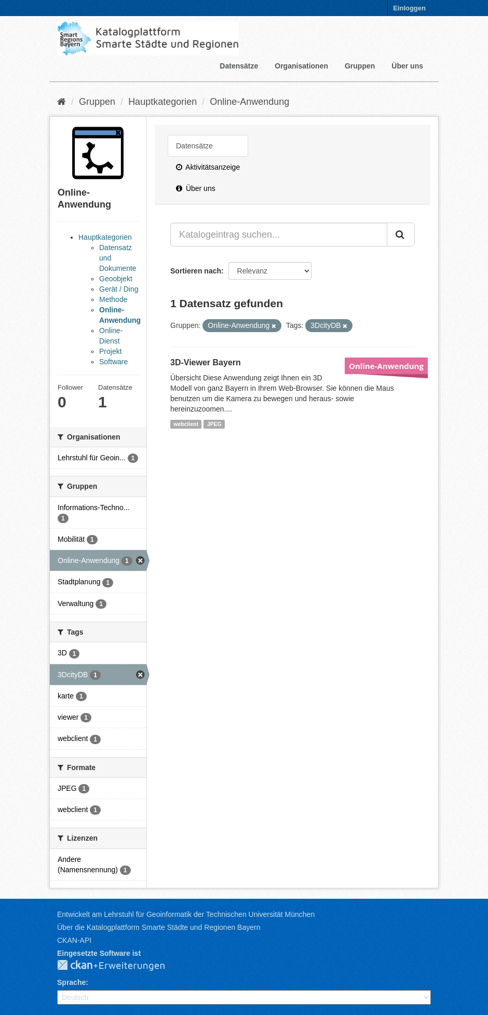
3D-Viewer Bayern (205, 362)
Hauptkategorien (162, 102)
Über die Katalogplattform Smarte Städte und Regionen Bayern (158, 927)
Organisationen (301, 66)
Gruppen (360, 66)
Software (113, 362)
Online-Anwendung (249, 102)
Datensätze (239, 66)
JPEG (214, 424)
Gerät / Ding (118, 289)
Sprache (71, 982)
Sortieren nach (195, 271)
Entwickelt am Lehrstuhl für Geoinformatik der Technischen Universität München (186, 914)
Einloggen (409, 8)
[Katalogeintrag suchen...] (278, 234)
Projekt (110, 351)
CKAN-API (74, 940)
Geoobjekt (115, 279)
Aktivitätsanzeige (208, 167)
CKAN (119, 965)
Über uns (407, 66)
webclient (185, 424)
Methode (113, 299)
